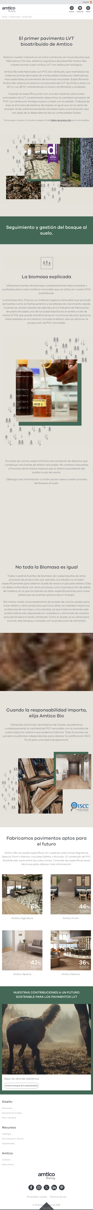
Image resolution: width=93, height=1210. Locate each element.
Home (4, 17)
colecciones (14, 17)
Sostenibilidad (8, 1143)
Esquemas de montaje (12, 1113)
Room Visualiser (9, 1118)
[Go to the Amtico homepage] (8, 9)
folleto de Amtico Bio (61, 120)
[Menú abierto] (88, 9)
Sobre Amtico (8, 1164)
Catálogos (6, 1134)
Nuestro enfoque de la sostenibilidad (21, 1085)
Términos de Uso (58, 1196)
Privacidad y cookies (37, 1196)
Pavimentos (7, 1108)
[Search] (72, 9)
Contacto (6, 1160)
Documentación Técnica (12, 1139)
